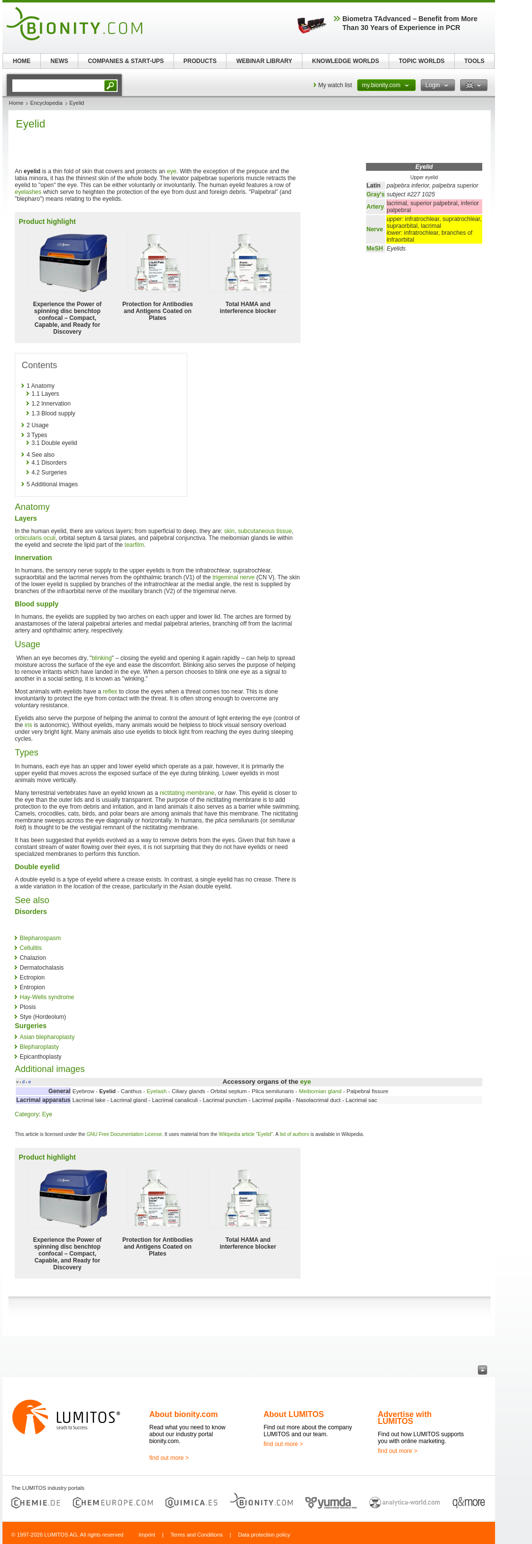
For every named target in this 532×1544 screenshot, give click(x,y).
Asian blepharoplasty (47, 1037)
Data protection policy (264, 1535)
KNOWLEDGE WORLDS (345, 61)
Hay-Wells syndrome (47, 997)
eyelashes (28, 192)
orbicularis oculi (35, 538)
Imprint (146, 1535)
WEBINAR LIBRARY (264, 61)
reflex (110, 691)
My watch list (335, 85)
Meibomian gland (320, 1091)
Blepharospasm (40, 938)
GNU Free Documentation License (124, 1134)
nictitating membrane (187, 792)
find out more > (169, 1457)
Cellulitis (31, 948)
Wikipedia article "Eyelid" (246, 1134)
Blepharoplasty (39, 1046)
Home (16, 103)
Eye (47, 1114)
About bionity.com (183, 1414)
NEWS (59, 61)
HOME (22, 61)
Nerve (374, 229)
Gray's (375, 194)
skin (229, 531)
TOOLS (474, 61)
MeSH (374, 248)
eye (171, 171)
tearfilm (134, 544)
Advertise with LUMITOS (405, 1417)
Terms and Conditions (196, 1535)
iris (28, 725)
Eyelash (157, 1091)
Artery (375, 206)
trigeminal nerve (234, 577)
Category (27, 1114)
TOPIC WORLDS (421, 61)
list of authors (294, 1134)
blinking (102, 658)
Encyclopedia (46, 103)
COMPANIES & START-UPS (126, 61)
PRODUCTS (199, 61)
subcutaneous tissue (265, 531)
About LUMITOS (294, 1414)
